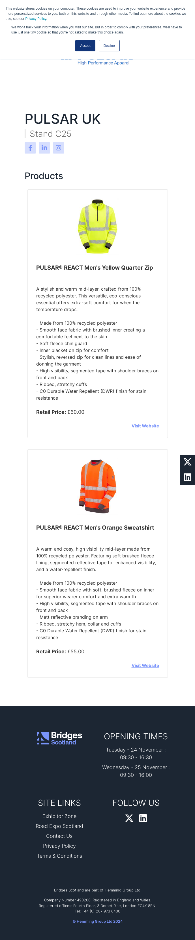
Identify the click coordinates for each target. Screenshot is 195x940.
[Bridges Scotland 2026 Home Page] (59, 738)
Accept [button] (85, 46)
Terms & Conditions (59, 856)
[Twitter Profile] (187, 462)
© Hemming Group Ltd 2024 (97, 921)
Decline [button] (109, 46)
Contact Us (59, 836)
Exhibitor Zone (59, 816)
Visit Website (145, 426)
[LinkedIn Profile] (187, 477)
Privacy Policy (35, 19)
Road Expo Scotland (59, 826)
